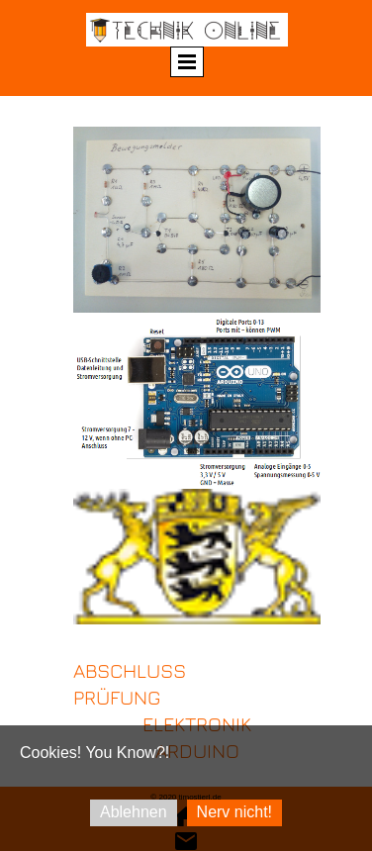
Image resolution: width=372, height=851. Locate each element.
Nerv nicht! (234, 812)
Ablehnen (133, 812)
